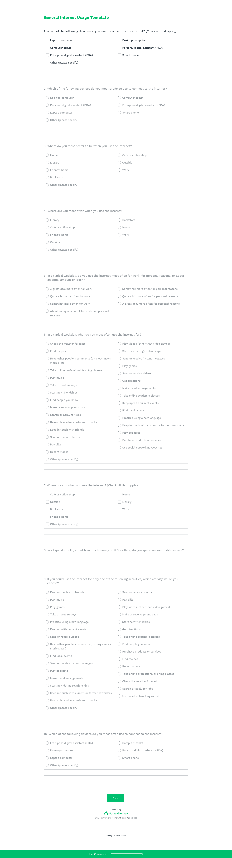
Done (116, 798)
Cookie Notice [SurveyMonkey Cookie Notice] (120, 835)
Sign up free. (132, 818)
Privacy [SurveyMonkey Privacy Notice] (109, 835)
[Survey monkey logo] (116, 813)
